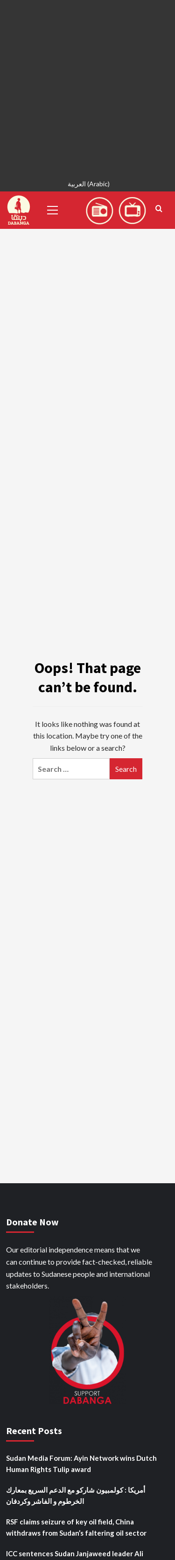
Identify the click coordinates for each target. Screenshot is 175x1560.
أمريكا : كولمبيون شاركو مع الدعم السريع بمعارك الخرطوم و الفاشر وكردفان (75, 1495)
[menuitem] (87, 185)
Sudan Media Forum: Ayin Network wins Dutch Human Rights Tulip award (81, 1463)
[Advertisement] (87, 88)
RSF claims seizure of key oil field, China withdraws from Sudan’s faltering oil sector (76, 1527)
